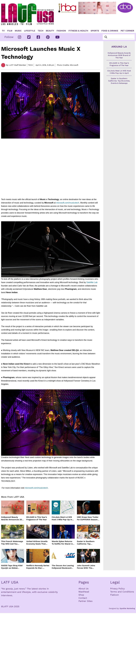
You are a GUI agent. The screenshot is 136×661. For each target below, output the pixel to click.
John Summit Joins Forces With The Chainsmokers (86, 566)
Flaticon (114, 594)
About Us (84, 588)
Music (18, 31)
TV (3, 31)
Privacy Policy (117, 588)
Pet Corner (127, 31)
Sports (95, 31)
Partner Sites (86, 601)
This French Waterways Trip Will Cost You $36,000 (12, 542)
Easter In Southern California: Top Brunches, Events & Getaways (86, 542)
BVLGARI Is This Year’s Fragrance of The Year (36, 518)
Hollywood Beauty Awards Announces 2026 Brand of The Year (12, 518)
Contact (83, 598)
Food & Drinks (109, 31)
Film (9, 31)
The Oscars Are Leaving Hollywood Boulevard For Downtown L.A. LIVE (63, 566)
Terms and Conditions (122, 591)
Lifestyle (29, 31)
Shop (81, 594)
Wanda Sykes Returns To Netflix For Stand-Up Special (63, 542)
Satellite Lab (91, 282)
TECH (40, 31)
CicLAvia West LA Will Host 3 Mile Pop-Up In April (62, 518)
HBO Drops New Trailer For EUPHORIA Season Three (87, 518)
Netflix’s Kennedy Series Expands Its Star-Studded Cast (37, 566)
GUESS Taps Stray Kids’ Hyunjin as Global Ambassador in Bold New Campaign (12, 566)
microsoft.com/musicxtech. (36, 488)
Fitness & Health (78, 31)
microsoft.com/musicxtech (67, 203)
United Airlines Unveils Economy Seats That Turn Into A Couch (36, 542)
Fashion (61, 31)
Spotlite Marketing (127, 608)
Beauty (50, 31)
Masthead (84, 591)
